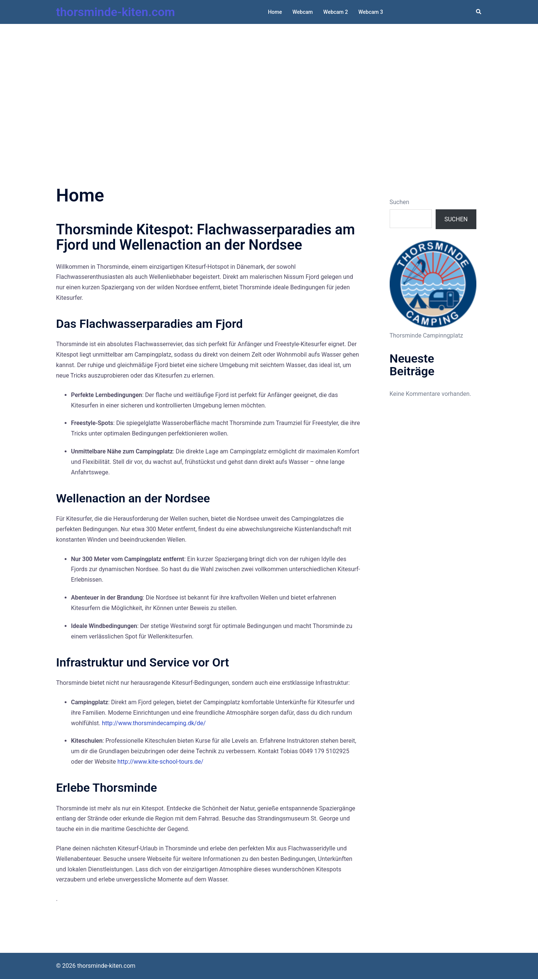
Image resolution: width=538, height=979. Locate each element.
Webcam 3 (370, 12)
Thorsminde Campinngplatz (426, 335)
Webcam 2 (335, 12)
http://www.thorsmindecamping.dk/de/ (154, 723)
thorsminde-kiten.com (115, 12)
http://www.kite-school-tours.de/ (160, 761)
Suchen (399, 202)
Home (275, 12)
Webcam (303, 12)
